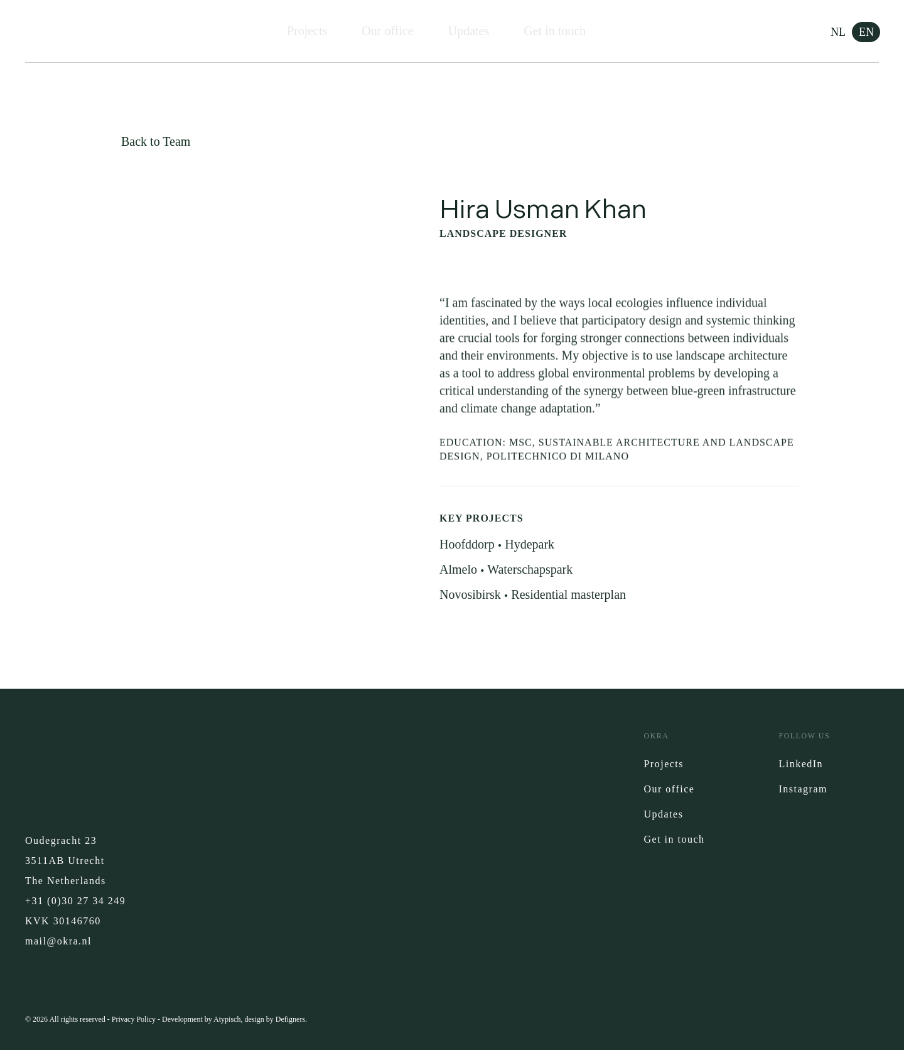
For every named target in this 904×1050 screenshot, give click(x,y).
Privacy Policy (134, 1019)
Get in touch (555, 31)
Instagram (802, 789)
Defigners (290, 1019)
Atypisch (226, 1019)
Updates (469, 31)
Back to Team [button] (155, 141)
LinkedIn (800, 763)
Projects (307, 31)
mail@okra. (53, 941)
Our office (387, 31)
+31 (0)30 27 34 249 (75, 900)
